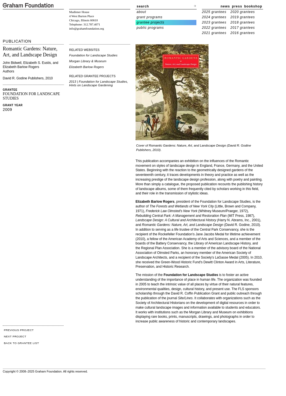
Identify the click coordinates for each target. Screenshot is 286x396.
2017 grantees (242, 28)
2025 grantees (214, 12)
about (141, 12)
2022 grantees (214, 28)
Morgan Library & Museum (87, 61)
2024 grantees (214, 17)
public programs (150, 28)
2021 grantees (214, 33)
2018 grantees (242, 22)
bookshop (253, 6)
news (225, 6)
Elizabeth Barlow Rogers (86, 67)
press (237, 6)
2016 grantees (242, 33)
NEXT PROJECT (15, 336)
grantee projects (150, 22)
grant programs (150, 17)
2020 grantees (242, 12)
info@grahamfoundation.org (86, 28)
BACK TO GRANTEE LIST (21, 343)
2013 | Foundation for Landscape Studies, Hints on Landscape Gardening (98, 83)
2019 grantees (242, 17)
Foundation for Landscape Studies (93, 55)
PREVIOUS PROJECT (19, 330)
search (143, 6)
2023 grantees (214, 22)
